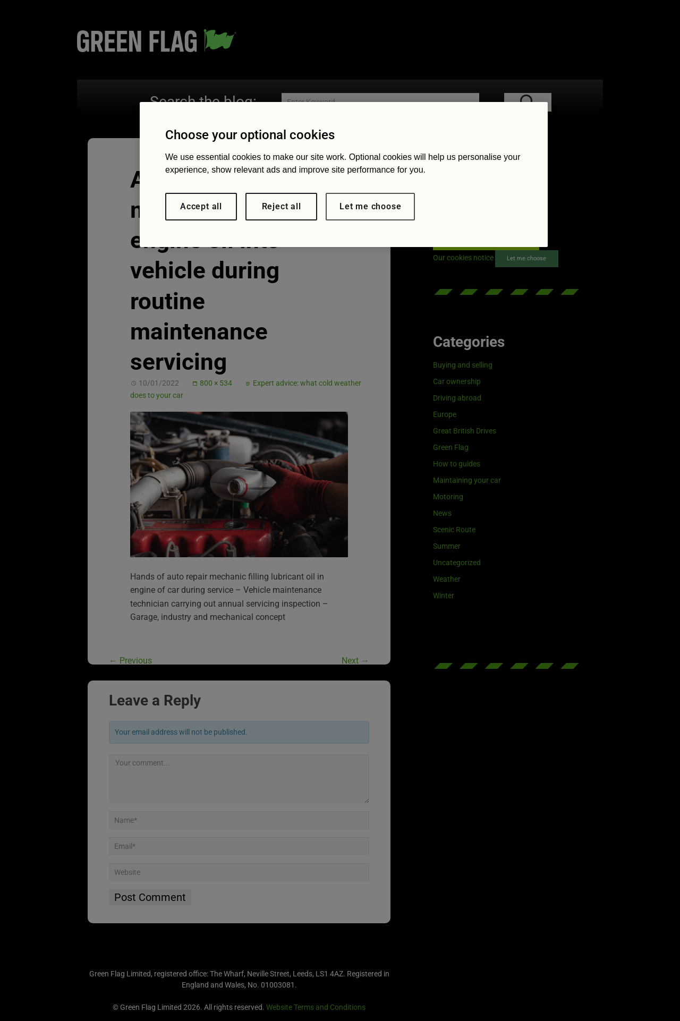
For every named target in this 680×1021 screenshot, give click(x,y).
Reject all (281, 206)
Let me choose (370, 206)
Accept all (201, 206)
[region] (344, 174)
